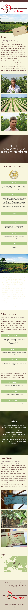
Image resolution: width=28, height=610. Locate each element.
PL (26, 1)
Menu (2, 1)
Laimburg (7, 50)
